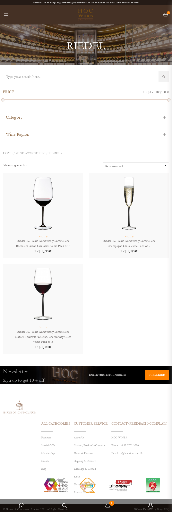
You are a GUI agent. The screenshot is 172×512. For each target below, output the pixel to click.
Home (8, 153)
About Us (79, 461)
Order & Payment (83, 477)
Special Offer (48, 469)
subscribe (157, 375)
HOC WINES (119, 461)
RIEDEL (54, 153)
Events (45, 484)
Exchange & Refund (85, 492)
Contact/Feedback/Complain (90, 469)
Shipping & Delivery (85, 484)
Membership (48, 477)
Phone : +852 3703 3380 (125, 469)
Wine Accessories (30, 153)
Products (46, 461)
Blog (43, 492)
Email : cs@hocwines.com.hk (127, 477)
